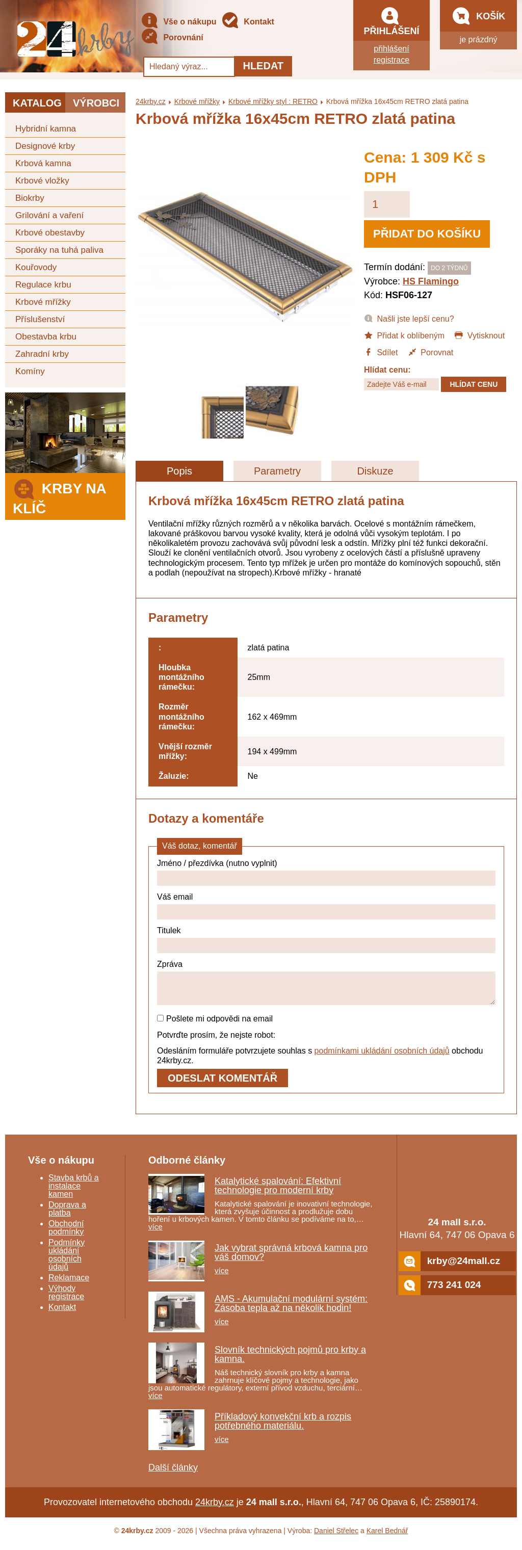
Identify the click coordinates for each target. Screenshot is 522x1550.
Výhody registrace (66, 1298)
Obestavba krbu (45, 336)
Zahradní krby (42, 354)
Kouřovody (36, 267)
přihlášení (391, 48)
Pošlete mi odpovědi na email (215, 1024)
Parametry (277, 471)
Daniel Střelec (336, 1537)
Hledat (263, 65)
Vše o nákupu (178, 22)
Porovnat (430, 352)
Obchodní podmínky (66, 1233)
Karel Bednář (387, 1537)
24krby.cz (151, 101)
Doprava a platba (67, 1214)
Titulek (169, 930)
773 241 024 (440, 1291)
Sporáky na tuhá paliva (59, 250)
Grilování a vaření (49, 215)
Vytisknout (479, 335)
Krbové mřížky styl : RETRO (273, 101)
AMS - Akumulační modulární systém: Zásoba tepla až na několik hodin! (291, 1309)
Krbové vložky (42, 181)
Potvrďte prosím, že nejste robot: (216, 1041)
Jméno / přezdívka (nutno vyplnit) (217, 863)
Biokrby (29, 198)
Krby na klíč (59, 495)
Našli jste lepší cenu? (409, 318)
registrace (391, 60)
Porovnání (172, 38)
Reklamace (68, 1283)
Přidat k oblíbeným (404, 335)
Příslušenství (40, 319)
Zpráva (169, 964)
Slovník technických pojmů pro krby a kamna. (290, 1360)
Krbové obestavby (50, 233)
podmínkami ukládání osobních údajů (382, 1057)
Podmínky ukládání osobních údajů (66, 1260)
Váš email (175, 896)
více (155, 1232)
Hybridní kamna (45, 129)
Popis (179, 471)
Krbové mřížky (43, 302)
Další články (173, 1473)
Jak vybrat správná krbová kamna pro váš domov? (291, 1258)
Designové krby (45, 146)
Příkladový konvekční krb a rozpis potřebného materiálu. (283, 1427)
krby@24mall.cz (449, 1267)
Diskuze (375, 471)
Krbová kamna (43, 163)
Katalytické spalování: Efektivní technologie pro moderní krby (278, 1191)
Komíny (30, 371)
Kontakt (247, 22)
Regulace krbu (43, 285)
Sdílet (381, 352)
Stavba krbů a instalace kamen (73, 1191)
